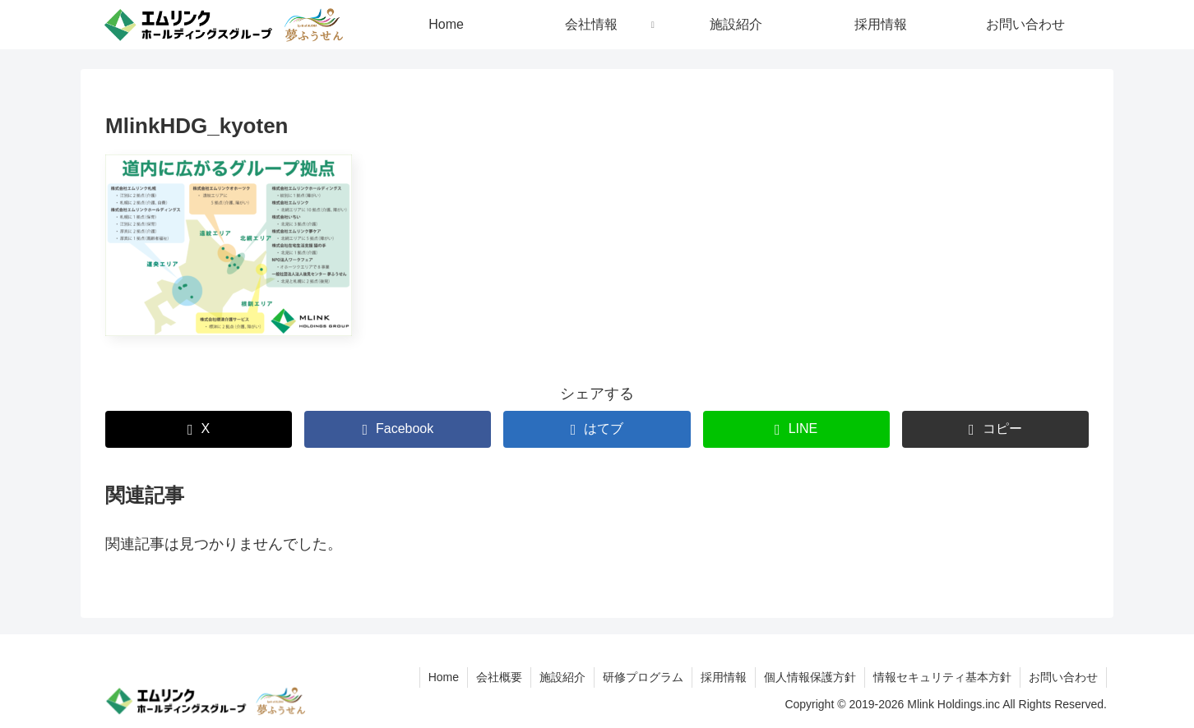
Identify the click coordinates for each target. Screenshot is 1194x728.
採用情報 (724, 677)
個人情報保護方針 (810, 677)
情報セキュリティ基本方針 (942, 677)
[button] (995, 429)
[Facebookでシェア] (397, 429)
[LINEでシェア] (796, 429)
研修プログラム (643, 677)
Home (443, 677)
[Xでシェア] (198, 429)
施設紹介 (562, 677)
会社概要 (499, 677)
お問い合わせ (1063, 677)
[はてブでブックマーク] (596, 429)
